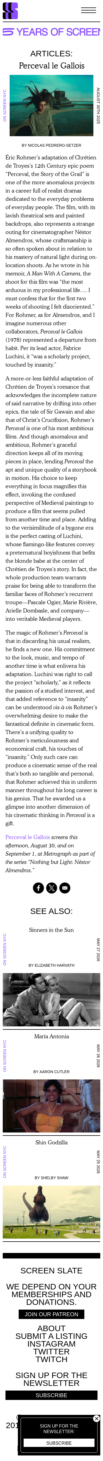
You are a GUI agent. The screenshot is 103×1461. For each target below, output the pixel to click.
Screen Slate (51, 1271)
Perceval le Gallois (27, 836)
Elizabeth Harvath (54, 965)
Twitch (51, 1359)
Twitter (51, 1351)
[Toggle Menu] (88, 10)
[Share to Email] (64, 888)
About (51, 1328)
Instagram (51, 1343)
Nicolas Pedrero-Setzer (54, 145)
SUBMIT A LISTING (51, 1336)
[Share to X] (51, 888)
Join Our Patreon (51, 1314)
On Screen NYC (4, 106)
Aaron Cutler (55, 1072)
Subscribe (59, 1443)
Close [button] (96, 1418)
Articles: (51, 53)
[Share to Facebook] (38, 888)
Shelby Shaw (54, 1178)
